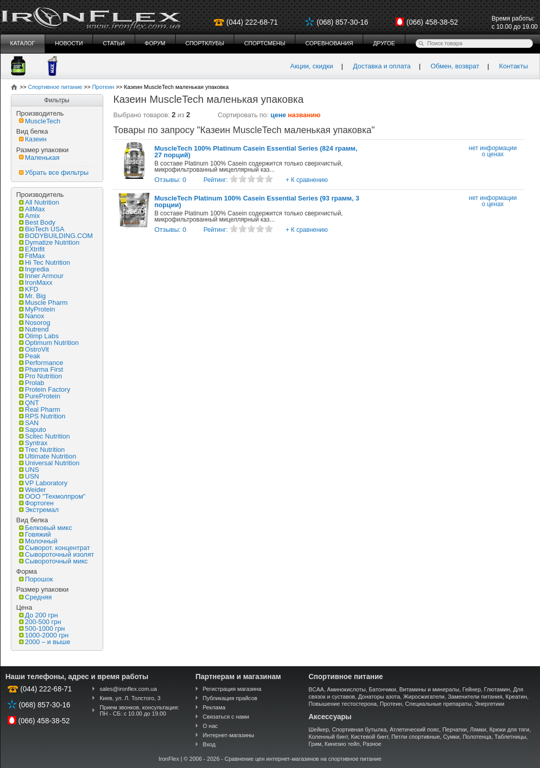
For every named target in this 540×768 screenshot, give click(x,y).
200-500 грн (40, 622)
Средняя (35, 597)
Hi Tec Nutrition (44, 262)
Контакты (513, 66)
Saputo (32, 429)
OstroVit (34, 349)
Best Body (37, 222)
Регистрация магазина (232, 689)
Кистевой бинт (369, 737)
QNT (29, 403)
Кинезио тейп (342, 744)
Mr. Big (32, 296)
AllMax (32, 209)
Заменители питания (475, 696)
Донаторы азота (379, 696)
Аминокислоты (346, 689)
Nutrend (34, 329)
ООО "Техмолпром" (52, 496)
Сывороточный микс (53, 561)
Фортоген (36, 503)
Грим (315, 744)
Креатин (516, 696)
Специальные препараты (438, 704)
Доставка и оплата (382, 66)
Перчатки (454, 729)
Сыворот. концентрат (54, 548)
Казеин (33, 139)
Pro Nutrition (40, 376)
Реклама (214, 707)
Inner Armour (41, 276)
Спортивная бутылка (359, 729)
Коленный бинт (328, 737)
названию (304, 115)
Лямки (478, 729)
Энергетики (490, 704)
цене (278, 115)
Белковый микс (45, 528)
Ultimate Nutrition (48, 456)
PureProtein (40, 396)
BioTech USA (42, 229)
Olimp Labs (39, 336)
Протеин (391, 704)
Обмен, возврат (455, 66)
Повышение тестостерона (343, 704)
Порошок (36, 579)
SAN (29, 423)
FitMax (32, 256)
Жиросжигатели (424, 696)
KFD (29, 289)
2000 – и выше (44, 642)
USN (29, 476)
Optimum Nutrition (49, 342)
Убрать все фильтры (54, 172)
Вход (209, 744)
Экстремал (39, 510)
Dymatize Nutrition (49, 242)
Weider (32, 489)
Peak (30, 356)
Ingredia (34, 269)
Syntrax (33, 443)
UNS (29, 469)
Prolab (32, 383)
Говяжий (35, 534)
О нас (210, 726)
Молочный (38, 541)
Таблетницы (510, 737)
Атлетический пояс (414, 729)
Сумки (451, 737)
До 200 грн (38, 615)
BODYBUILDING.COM (56, 236)
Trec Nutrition (42, 449)
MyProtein (37, 309)
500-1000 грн (42, 628)
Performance (41, 363)
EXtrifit (32, 249)
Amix (29, 216)
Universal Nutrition (49, 463)
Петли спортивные (416, 737)
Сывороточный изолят (56, 554)
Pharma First (41, 369)
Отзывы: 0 (171, 180)
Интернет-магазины (228, 735)
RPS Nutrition (42, 416)
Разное (372, 744)
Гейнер (471, 689)
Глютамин (497, 689)
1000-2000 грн (44, 635)
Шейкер (319, 729)
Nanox (32, 316)
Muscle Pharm (43, 302)
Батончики (382, 689)
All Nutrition (39, 202)
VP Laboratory (43, 483)
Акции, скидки (311, 66)
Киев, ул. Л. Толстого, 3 (130, 698)
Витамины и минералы (429, 689)
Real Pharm (40, 409)
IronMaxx (35, 282)
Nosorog (34, 322)
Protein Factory (44, 389)
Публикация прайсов (230, 698)
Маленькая (39, 157)
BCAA (316, 689)
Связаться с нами (226, 717)
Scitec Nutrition (44, 436)
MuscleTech (40, 121)
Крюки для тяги (509, 729)
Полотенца (476, 737)
